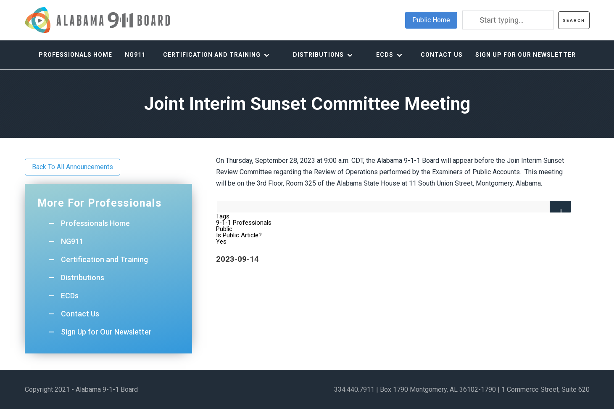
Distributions (318, 54)
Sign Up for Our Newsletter (525, 54)
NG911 (135, 54)
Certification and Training (212, 54)
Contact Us (442, 54)
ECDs (384, 54)
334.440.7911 (354, 389)
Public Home (431, 20)
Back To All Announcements (72, 167)
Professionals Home (75, 54)
